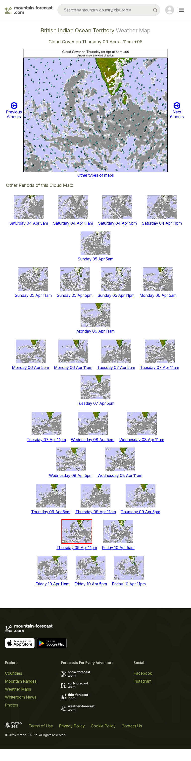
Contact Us (132, 725)
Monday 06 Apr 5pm (30, 367)
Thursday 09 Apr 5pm (140, 511)
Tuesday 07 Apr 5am (116, 367)
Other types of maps (95, 175)
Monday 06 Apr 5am (158, 295)
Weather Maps (18, 689)
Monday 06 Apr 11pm (73, 367)
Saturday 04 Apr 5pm (117, 223)
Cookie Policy (103, 725)
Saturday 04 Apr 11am (73, 223)
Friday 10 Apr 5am (118, 547)
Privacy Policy (72, 725)
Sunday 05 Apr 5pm (75, 295)
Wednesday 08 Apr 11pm (119, 475)
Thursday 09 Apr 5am (50, 511)
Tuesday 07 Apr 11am (159, 367)
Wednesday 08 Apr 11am (141, 439)
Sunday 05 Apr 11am (33, 295)
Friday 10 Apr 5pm (90, 583)
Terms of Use (41, 725)
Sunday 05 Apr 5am (95, 258)
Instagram (142, 681)
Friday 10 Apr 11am (52, 583)
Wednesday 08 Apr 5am (92, 439)
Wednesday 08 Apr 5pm (71, 475)
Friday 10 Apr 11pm (129, 583)
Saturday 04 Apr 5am (28, 223)
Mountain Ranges (21, 681)
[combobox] (108, 10)
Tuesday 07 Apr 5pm (95, 403)
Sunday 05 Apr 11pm (116, 295)
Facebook (143, 673)
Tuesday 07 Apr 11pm (46, 439)
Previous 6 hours (14, 110)
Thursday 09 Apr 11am (95, 511)
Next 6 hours (177, 110)
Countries (13, 673)
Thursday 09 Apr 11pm (76, 547)
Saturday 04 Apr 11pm (162, 223)
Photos (11, 705)
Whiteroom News (20, 697)
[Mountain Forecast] (28, 10)
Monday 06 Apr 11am (95, 331)
